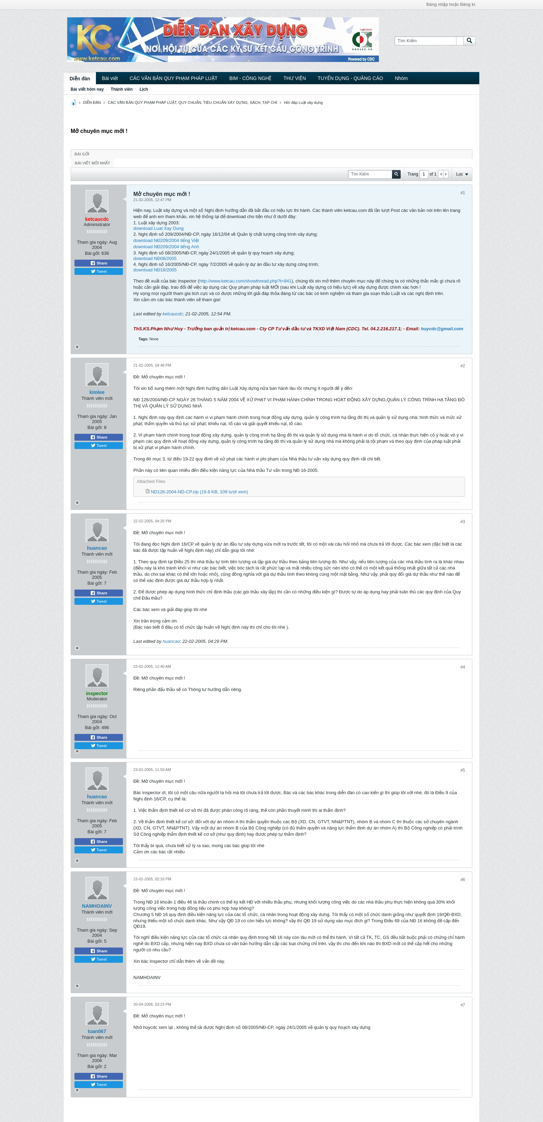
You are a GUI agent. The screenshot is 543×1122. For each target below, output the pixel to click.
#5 (463, 770)
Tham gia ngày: (92, 242)
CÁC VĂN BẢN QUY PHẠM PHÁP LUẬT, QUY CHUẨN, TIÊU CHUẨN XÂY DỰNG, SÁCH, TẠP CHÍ (192, 102)
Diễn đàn (80, 78)
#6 (463, 879)
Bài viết (110, 78)
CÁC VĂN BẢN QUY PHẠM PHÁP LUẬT (173, 78)
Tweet (99, 271)
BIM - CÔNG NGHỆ (250, 78)
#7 (463, 1005)
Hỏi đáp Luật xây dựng (303, 102)
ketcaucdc (173, 313)
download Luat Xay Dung (158, 228)
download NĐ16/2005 (155, 269)
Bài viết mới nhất (92, 163)
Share (98, 263)
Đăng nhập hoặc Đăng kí (450, 4)
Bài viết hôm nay (87, 89)
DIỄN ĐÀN (92, 102)
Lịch (144, 89)
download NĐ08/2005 (155, 258)
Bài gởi (81, 154)
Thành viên (122, 89)
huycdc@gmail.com (442, 328)
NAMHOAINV (97, 906)
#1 (463, 192)
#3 (463, 521)
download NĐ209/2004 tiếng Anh (166, 246)
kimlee (97, 392)
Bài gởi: (92, 253)
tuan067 (97, 1031)
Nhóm (401, 78)
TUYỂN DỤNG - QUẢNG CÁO (350, 78)
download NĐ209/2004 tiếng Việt (166, 240)
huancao (97, 548)
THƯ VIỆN (294, 78)
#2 (463, 365)
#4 (463, 667)
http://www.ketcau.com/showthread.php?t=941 (245, 281)
